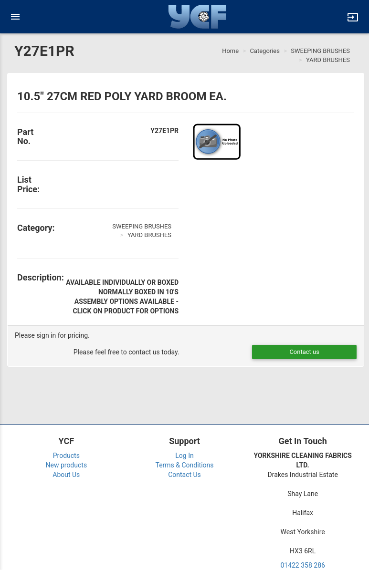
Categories (265, 50)
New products (66, 465)
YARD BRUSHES (328, 59)
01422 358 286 (302, 565)
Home (230, 50)
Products (66, 455)
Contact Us (184, 474)
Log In (184, 455)
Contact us (304, 351)
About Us (66, 474)
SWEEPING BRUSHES (320, 50)
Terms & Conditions (184, 465)
